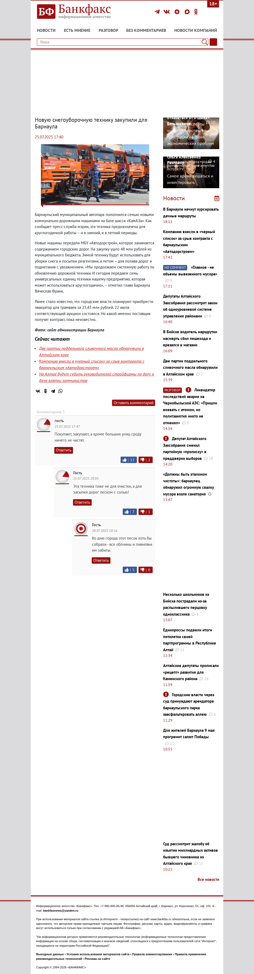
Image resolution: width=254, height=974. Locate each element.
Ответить (63, 450)
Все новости (208, 879)
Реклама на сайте (97, 958)
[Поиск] (204, 42)
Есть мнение (77, 30)
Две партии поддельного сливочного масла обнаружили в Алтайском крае (190, 367)
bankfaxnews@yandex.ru (60, 910)
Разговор (108, 30)
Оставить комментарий (133, 402)
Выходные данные (50, 954)
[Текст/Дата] (213, 42)
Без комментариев (146, 30)
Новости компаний (195, 30)
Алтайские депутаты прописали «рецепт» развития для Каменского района (191, 672)
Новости (46, 30)
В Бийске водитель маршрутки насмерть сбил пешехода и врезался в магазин (190, 338)
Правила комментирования (152, 954)
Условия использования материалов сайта (98, 954)
